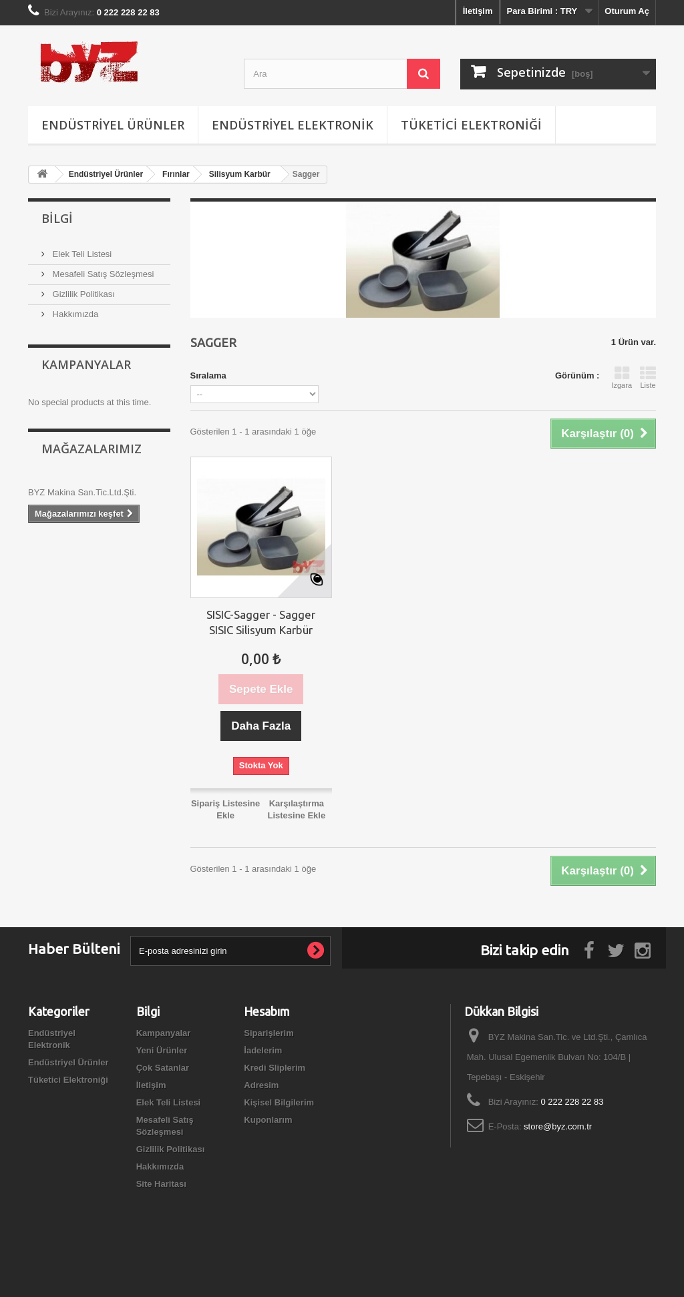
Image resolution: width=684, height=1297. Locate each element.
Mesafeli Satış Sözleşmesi (102, 274)
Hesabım (267, 1011)
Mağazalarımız (91, 449)
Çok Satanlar (162, 1068)
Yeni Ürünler (162, 1050)
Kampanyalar (86, 364)
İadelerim (263, 1050)
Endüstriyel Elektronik (292, 125)
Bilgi (57, 218)
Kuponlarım (268, 1120)
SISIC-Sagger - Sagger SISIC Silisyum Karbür (260, 622)
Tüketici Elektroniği (471, 125)
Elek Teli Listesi (81, 254)
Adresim (261, 1085)
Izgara (621, 377)
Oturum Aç (627, 11)
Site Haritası (161, 1184)
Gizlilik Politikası (82, 294)
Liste (648, 377)
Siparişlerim (268, 1033)
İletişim (478, 11)
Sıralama (208, 375)
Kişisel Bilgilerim (279, 1102)
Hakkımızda (74, 314)
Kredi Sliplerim (274, 1068)
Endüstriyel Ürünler (112, 125)
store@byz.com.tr (558, 1126)
